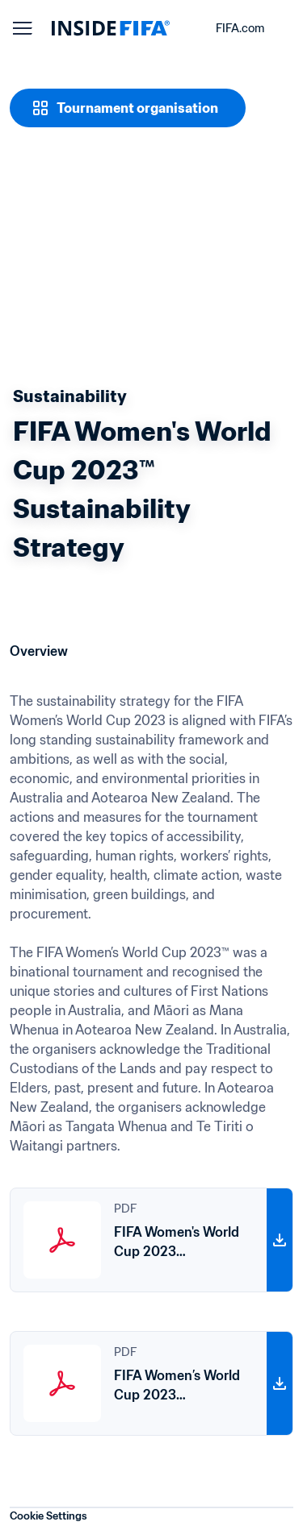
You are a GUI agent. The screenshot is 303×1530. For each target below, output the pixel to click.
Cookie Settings (48, 1516)
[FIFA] (111, 28)
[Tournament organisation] (128, 108)
